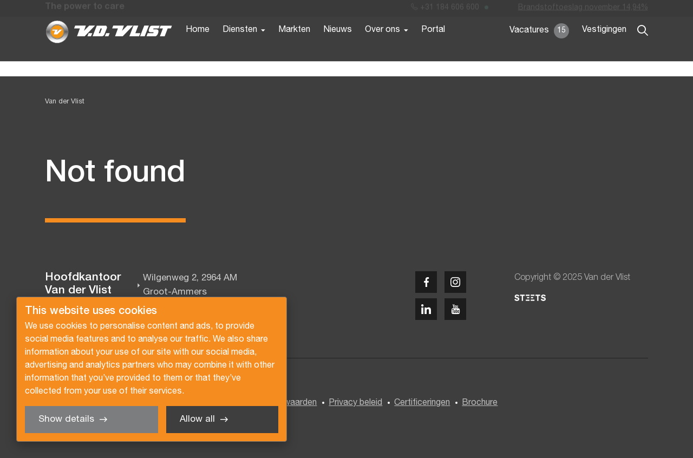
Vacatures (539, 48)
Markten (294, 47)
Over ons (382, 47)
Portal (433, 47)
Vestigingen (604, 47)
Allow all (197, 419)
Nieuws (337, 47)
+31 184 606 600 (445, 10)
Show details (66, 419)
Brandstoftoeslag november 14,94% (583, 10)
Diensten (240, 47)
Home (198, 47)
